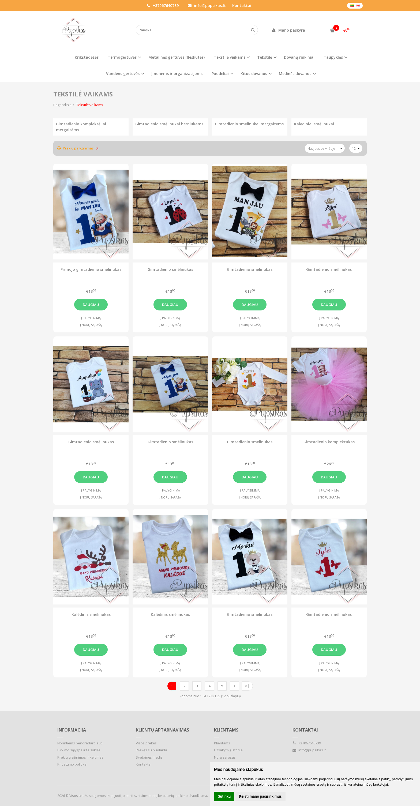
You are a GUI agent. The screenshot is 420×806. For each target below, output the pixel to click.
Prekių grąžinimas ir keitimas (80, 757)
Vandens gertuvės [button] (123, 73)
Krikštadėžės (87, 57)
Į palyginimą (91, 318)
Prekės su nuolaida (151, 750)
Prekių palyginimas (77, 148)
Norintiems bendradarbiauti (80, 743)
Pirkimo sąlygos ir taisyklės (78, 750)
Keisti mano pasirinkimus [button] (260, 796)
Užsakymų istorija (228, 750)
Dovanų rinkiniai (299, 57)
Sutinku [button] (224, 796)
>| (247, 685)
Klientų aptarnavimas (162, 730)
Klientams (226, 730)
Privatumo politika (72, 764)
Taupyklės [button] (333, 57)
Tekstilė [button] (264, 57)
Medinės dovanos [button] (295, 73)
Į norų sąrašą (91, 325)
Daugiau (91, 304)
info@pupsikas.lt (207, 5)
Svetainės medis (149, 757)
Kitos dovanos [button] (254, 73)
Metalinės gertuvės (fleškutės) (176, 57)
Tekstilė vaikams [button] (229, 57)
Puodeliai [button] (220, 73)
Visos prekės (146, 743)
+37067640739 (163, 5)
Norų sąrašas (225, 757)
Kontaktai (241, 5)
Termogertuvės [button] (122, 57)
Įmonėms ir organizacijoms (176, 73)
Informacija (71, 730)
